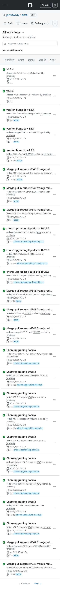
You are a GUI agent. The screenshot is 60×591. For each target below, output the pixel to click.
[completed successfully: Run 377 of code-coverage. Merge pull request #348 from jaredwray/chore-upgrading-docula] (28, 328)
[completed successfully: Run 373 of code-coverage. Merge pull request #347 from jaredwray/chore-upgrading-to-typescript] (28, 542)
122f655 (29, 294)
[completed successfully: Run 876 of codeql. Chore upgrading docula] (28, 502)
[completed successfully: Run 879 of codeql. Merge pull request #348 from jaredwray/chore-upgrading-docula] (28, 291)
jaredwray (12, 15)
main (16, 120)
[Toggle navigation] (5, 5)
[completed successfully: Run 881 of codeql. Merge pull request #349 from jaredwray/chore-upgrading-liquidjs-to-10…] (28, 169)
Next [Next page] (36, 583)
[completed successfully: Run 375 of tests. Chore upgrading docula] (28, 437)
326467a (30, 173)
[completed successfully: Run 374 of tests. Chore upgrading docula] (28, 523)
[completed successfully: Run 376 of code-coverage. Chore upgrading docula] (28, 350)
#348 (39, 353)
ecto (25, 15)
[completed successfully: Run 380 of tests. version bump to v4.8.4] (28, 110)
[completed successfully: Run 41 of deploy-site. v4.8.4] (28, 69)
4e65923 (28, 113)
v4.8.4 (31, 73)
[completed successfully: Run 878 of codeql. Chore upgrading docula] (28, 372)
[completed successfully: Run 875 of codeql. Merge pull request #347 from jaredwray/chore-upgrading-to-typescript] (28, 564)
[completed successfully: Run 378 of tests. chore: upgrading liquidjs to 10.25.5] (28, 272)
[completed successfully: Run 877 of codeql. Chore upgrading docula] (28, 415)
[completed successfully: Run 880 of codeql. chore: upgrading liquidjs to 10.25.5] (28, 250)
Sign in (45, 5)
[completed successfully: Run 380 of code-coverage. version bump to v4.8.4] (28, 128)
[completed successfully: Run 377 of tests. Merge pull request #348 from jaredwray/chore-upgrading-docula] (28, 309)
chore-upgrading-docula (26, 363)
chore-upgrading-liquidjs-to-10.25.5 (29, 242)
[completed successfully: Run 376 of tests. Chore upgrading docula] (28, 393)
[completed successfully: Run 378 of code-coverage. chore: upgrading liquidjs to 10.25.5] (28, 228)
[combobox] (30, 43)
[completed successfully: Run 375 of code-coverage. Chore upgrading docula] (28, 458)
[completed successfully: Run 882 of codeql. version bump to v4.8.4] (28, 150)
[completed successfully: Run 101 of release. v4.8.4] (28, 91)
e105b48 (37, 546)
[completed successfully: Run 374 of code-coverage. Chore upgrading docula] (28, 480)
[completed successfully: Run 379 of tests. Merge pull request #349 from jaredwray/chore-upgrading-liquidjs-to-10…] (28, 209)
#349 (39, 232)
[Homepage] (30, 5)
